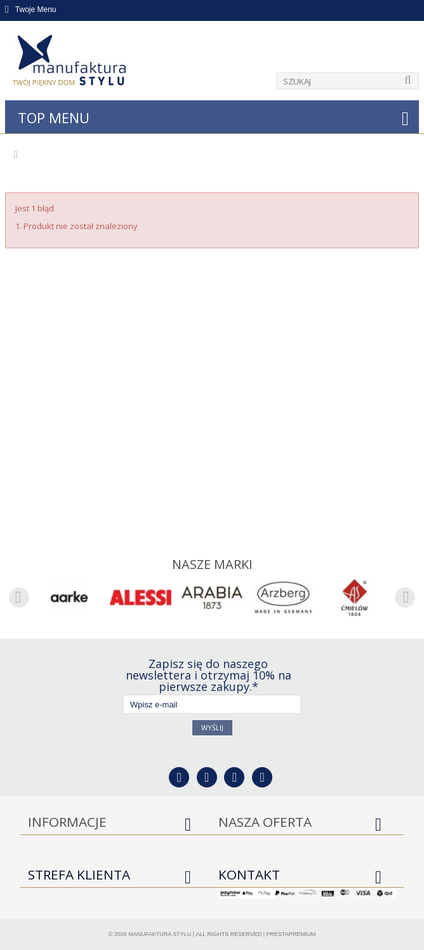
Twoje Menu (30, 9)
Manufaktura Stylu (159, 934)
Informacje (67, 822)
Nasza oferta (265, 822)
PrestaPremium (291, 934)
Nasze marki (212, 564)
